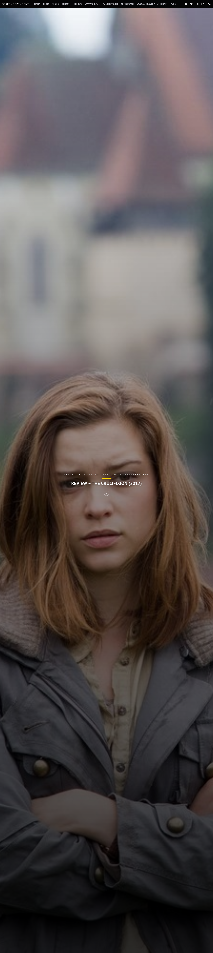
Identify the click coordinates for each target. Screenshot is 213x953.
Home (37, 4)
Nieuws (78, 4)
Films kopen (127, 4)
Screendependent (15, 4)
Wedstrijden (91, 4)
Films (46, 4)
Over (173, 4)
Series (55, 4)
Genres (65, 4)
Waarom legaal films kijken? (152, 4)
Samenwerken (110, 4)
